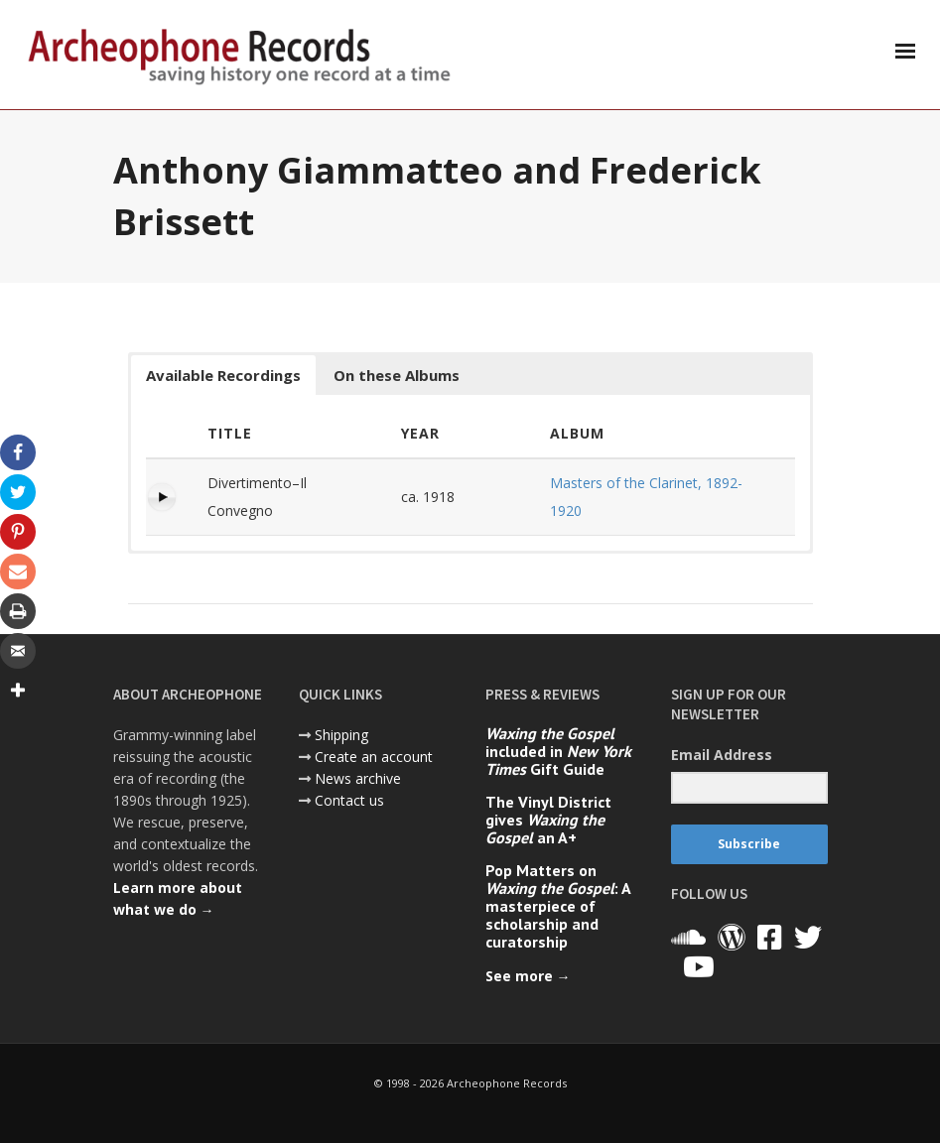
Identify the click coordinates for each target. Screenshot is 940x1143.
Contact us (349, 800)
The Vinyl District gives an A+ (548, 819)
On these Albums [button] (397, 375)
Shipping (341, 734)
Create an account (374, 756)
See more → (528, 975)
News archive (358, 778)
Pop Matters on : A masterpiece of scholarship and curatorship (557, 906)
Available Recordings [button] (223, 375)
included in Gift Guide (558, 751)
